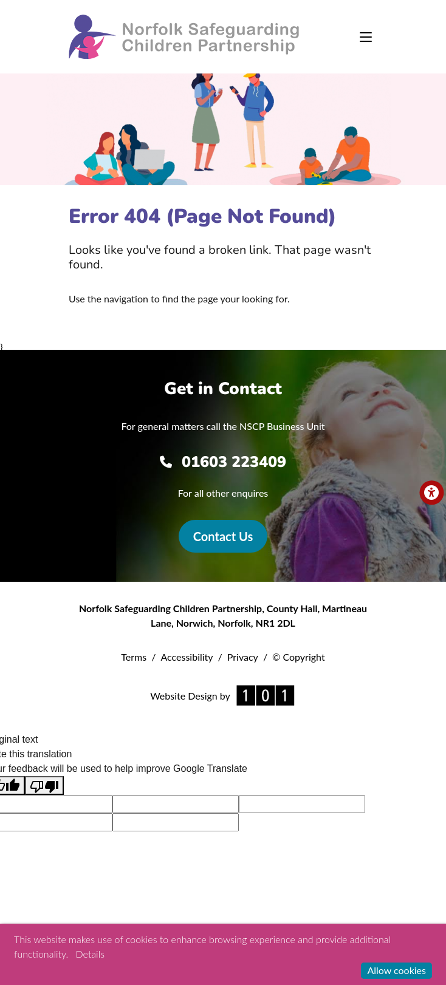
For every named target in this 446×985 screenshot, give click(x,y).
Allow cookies (396, 970)
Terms (133, 657)
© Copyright (298, 657)
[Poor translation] (44, 785)
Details (90, 953)
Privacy (242, 657)
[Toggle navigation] (365, 37)
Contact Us (223, 536)
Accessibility (186, 657)
